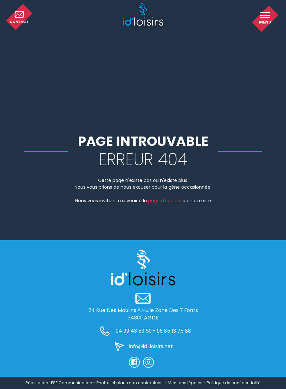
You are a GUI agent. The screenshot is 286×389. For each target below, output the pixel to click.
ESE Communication (71, 382)
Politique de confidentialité (234, 382)
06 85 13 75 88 (174, 331)
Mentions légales (185, 382)
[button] (265, 18)
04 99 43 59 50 (134, 331)
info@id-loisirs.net (151, 346)
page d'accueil (164, 200)
